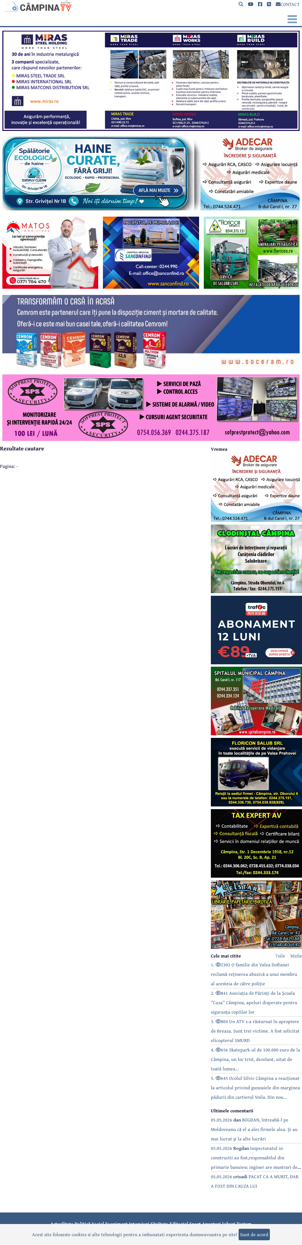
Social (98, 1223)
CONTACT (288, 4)
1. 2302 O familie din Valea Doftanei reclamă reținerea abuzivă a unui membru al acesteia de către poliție (254, 974)
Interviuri (139, 1223)
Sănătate (159, 1223)
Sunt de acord (254, 1234)
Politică (83, 1223)
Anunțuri (211, 1223)
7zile (280, 955)
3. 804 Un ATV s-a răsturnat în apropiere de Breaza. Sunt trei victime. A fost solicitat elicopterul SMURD (255, 1031)
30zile (296, 955)
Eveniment (116, 1223)
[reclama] (151, 129)
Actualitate (61, 1223)
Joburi (228, 1223)
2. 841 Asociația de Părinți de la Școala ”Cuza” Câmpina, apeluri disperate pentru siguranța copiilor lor (254, 1002)
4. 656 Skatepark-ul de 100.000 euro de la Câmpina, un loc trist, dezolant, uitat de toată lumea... (255, 1059)
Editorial (179, 1223)
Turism (244, 1223)
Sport (195, 1223)
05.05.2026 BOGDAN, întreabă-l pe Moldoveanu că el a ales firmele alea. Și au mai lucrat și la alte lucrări (254, 1129)
